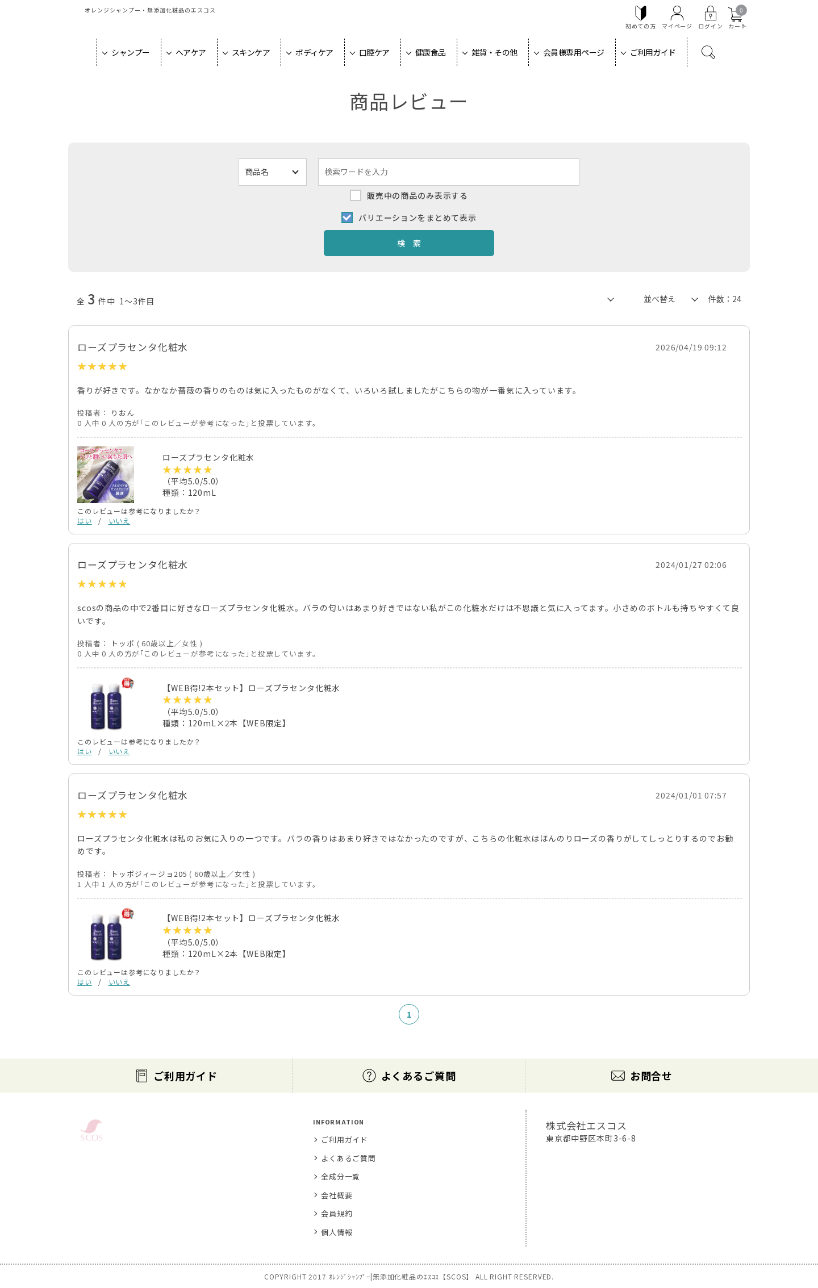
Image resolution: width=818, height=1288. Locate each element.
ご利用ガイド (653, 52)
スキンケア (251, 52)
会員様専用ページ (573, 52)
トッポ (123, 643)
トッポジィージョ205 (149, 873)
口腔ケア (374, 52)
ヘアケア (191, 52)
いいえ (119, 520)
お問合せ (651, 1075)
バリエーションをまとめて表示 (417, 217)
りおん (123, 412)
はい (84, 520)
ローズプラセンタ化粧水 (208, 457)
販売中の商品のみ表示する (417, 195)
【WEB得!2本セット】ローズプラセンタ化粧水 (251, 687)
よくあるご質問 (418, 1075)
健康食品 (430, 52)
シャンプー (130, 52)
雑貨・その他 (494, 52)
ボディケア (314, 52)
